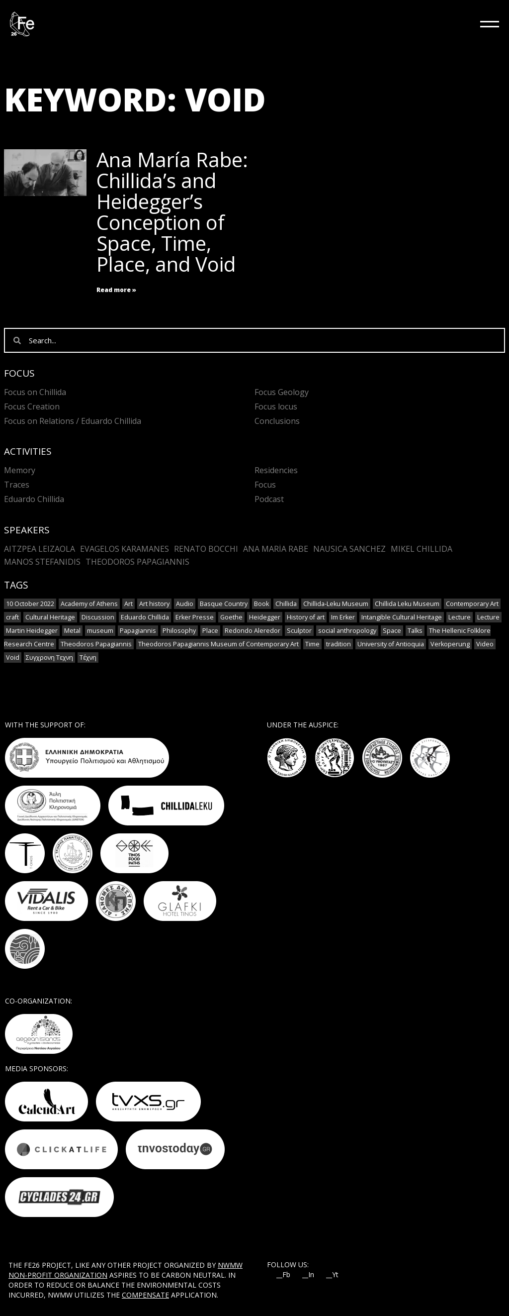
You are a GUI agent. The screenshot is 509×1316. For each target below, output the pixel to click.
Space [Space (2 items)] (392, 630)
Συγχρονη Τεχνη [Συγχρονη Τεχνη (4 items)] (49, 657)
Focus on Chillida (35, 392)
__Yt (332, 1274)
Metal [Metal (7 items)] (72, 630)
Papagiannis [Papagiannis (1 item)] (138, 630)
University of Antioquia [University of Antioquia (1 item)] (390, 644)
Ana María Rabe (275, 548)
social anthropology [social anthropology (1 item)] (347, 630)
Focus (265, 484)
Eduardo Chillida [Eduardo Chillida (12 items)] (145, 617)
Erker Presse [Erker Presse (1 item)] (194, 617)
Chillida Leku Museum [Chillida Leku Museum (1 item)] (407, 604)
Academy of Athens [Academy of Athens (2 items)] (89, 604)
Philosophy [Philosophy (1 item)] (179, 630)
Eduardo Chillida (34, 499)
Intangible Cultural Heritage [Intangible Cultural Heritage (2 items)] (401, 617)
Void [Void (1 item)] (12, 657)
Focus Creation (32, 406)
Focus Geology (281, 392)
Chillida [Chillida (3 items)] (286, 604)
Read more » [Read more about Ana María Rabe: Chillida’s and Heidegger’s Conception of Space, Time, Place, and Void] (116, 290)
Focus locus (275, 406)
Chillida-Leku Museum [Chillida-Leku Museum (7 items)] (335, 604)
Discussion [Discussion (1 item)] (98, 617)
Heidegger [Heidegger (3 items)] (264, 617)
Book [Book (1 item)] (261, 604)
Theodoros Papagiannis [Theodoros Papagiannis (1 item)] (96, 644)
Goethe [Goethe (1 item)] (231, 617)
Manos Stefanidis (42, 561)
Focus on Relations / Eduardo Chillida (72, 420)
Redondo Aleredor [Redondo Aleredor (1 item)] (252, 630)
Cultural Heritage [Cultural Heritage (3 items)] (50, 617)
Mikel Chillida (421, 548)
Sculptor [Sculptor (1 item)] (299, 630)
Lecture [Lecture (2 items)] (488, 617)
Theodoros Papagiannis (137, 561)
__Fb (283, 1274)
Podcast (269, 499)
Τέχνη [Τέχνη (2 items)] (88, 657)
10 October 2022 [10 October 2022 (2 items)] (30, 604)
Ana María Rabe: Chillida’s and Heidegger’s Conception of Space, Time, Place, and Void (172, 212)
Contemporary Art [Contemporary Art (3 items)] (472, 604)
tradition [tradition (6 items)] (338, 644)
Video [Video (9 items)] (485, 644)
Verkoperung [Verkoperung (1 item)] (450, 644)
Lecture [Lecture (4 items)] (459, 617)
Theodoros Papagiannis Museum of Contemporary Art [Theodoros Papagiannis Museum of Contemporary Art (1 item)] (218, 644)
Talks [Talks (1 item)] (415, 630)
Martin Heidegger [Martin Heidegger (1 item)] (32, 630)
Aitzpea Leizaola (39, 548)
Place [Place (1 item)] (210, 630)
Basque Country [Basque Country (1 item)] (224, 604)
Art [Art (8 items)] (128, 604)
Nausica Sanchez (349, 548)
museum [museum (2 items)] (100, 630)
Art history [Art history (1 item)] (154, 604)
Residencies (276, 470)
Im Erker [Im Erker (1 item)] (343, 617)
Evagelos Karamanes (124, 548)
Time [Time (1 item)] (312, 644)
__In (308, 1274)
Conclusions (277, 420)
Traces (16, 484)
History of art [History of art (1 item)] (306, 617)
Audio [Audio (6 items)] (184, 604)
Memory (19, 470)
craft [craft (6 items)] (12, 617)
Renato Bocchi (206, 548)
